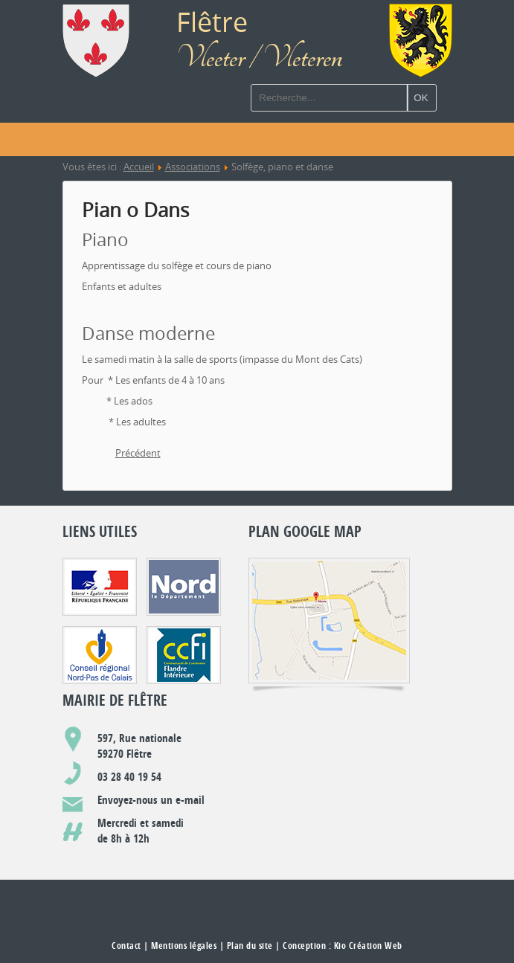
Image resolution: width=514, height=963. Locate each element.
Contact (126, 945)
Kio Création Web (368, 945)
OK (421, 97)
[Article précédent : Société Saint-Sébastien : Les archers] (138, 454)
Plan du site (250, 945)
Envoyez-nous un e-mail (151, 800)
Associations (192, 166)
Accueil (138, 166)
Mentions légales (183, 945)
